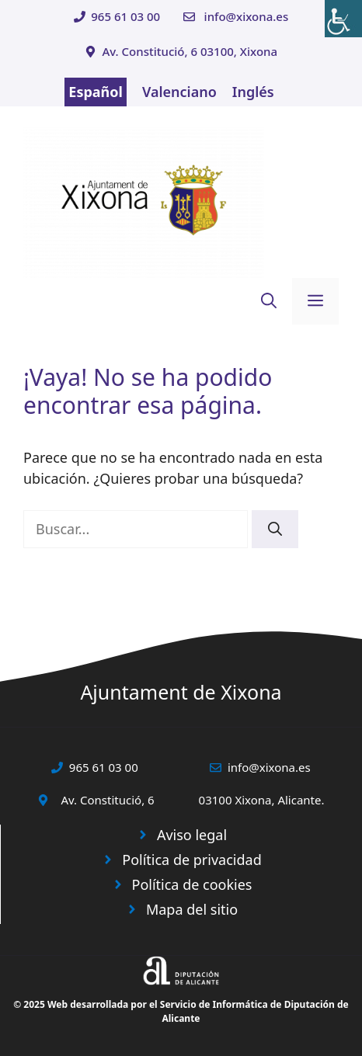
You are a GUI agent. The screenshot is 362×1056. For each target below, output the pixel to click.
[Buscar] (275, 529)
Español (95, 91)
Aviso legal (192, 834)
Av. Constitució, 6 (107, 800)
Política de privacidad (191, 859)
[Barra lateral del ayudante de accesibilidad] (343, 18)
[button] (268, 301)
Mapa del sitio (192, 909)
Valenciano (179, 91)
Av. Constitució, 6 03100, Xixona (189, 51)
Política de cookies (192, 884)
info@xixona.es (246, 16)
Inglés (253, 91)
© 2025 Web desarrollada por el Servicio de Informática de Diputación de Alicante (181, 1011)
